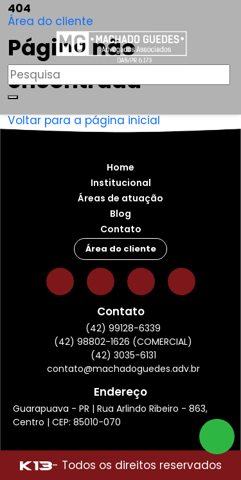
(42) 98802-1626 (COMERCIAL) (123, 341)
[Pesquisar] (119, 74)
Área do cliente (50, 21)
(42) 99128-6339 (123, 328)
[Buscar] (13, 97)
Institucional (121, 182)
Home (120, 167)
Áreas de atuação (120, 198)
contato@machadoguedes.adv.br (123, 368)
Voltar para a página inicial (84, 120)
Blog (120, 213)
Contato (120, 229)
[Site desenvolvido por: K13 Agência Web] (36, 465)
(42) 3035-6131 (123, 355)
